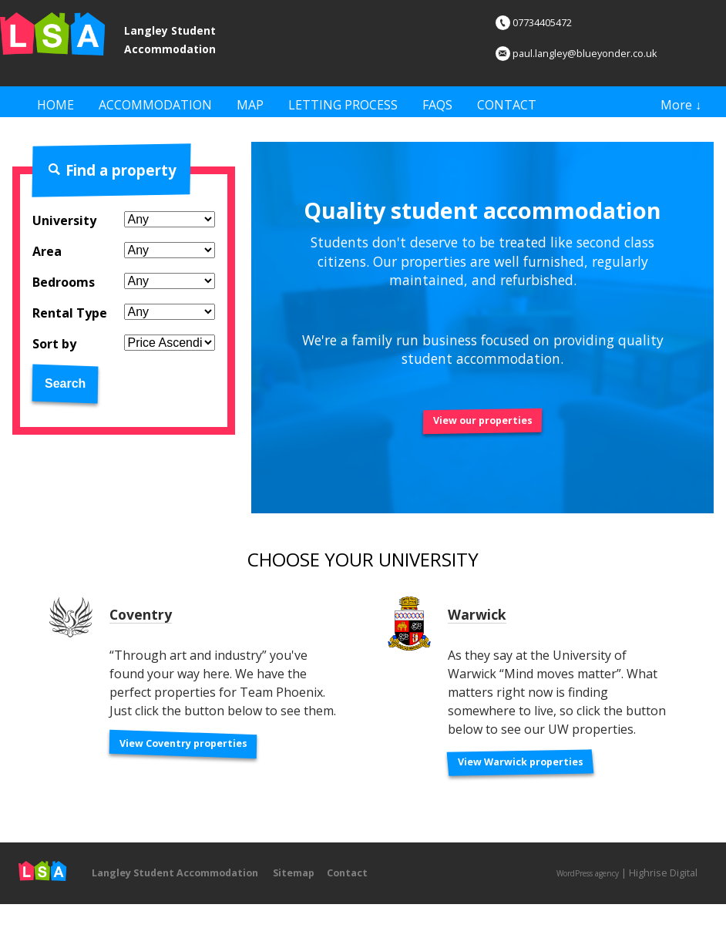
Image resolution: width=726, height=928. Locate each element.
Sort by (54, 349)
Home (55, 104)
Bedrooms (63, 288)
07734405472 (544, 21)
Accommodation (155, 104)
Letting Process (343, 104)
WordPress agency (575, 892)
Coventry (149, 626)
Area (47, 257)
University (64, 226)
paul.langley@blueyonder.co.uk (596, 52)
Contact (506, 104)
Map (250, 104)
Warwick (486, 626)
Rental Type (69, 319)
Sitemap (340, 891)
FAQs (437, 104)
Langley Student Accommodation (199, 37)
